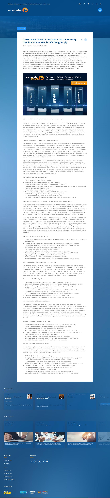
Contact (6, 464)
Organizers (7, 470)
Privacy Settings (9, 480)
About (6, 467)
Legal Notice (8, 461)
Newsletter (8, 473)
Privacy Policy (8, 477)
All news (21, 29)
